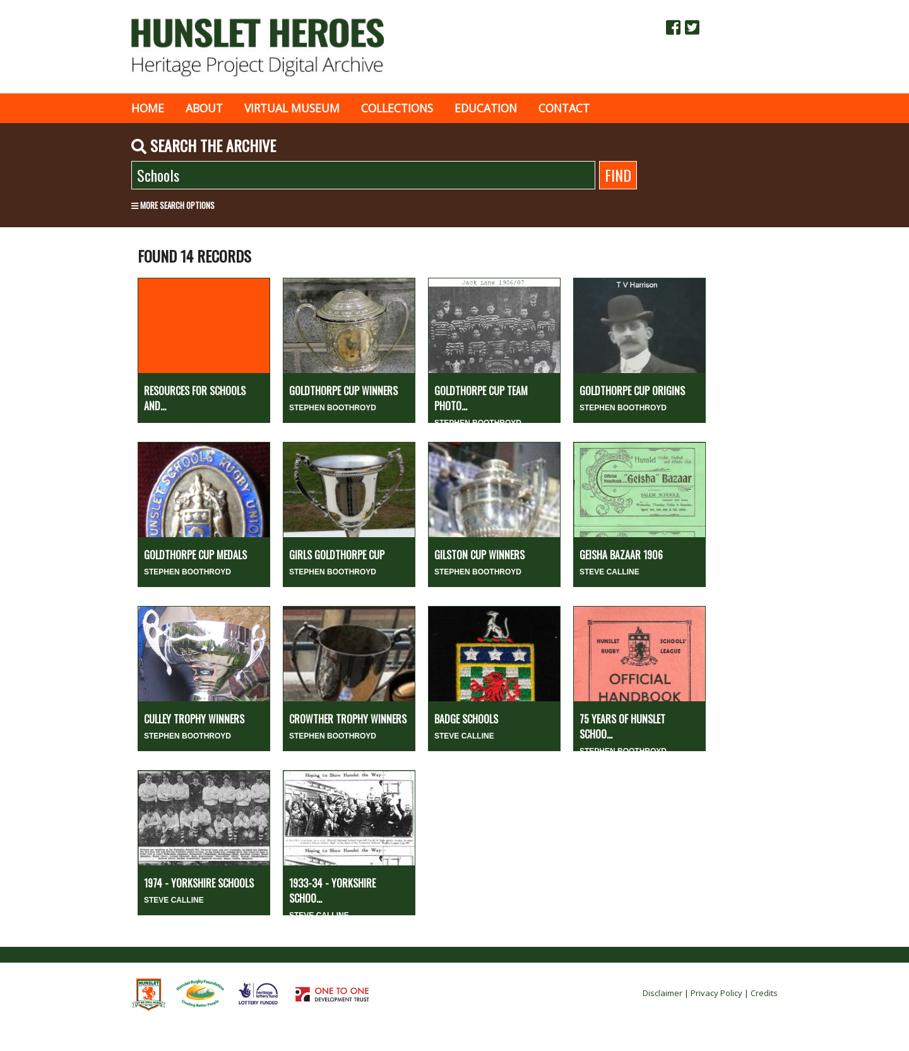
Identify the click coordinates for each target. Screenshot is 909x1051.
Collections (397, 108)
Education (485, 108)
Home (147, 108)
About (204, 108)
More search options (173, 205)
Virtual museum (292, 108)
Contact (564, 108)
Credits (764, 993)
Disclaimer (662, 993)
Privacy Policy (716, 993)
